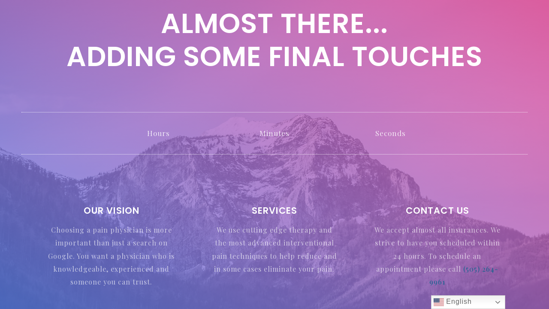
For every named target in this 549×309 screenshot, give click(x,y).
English (453, 302)
